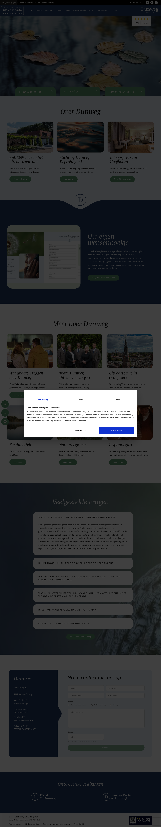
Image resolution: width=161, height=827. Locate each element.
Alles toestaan (116, 430)
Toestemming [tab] (42, 399)
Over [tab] (118, 399)
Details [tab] (80, 399)
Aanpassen (80, 430)
